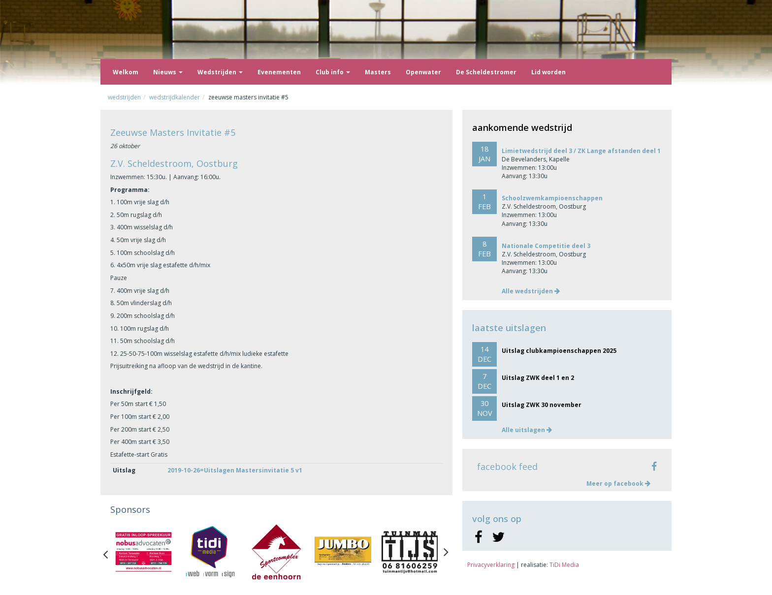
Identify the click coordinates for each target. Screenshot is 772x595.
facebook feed (507, 466)
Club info (333, 72)
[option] (143, 552)
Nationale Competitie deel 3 (546, 246)
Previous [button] (110, 552)
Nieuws (168, 72)
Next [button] (446, 552)
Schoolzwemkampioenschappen (552, 198)
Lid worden (548, 72)
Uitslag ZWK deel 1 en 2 (538, 378)
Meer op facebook (618, 483)
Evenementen (279, 72)
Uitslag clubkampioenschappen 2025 (559, 350)
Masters (378, 72)
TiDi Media (564, 565)
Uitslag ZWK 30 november (541, 405)
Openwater (423, 72)
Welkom (125, 72)
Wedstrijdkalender (174, 97)
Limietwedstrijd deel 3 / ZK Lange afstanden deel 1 (581, 151)
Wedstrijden (220, 72)
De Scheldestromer (486, 72)
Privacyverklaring (491, 565)
